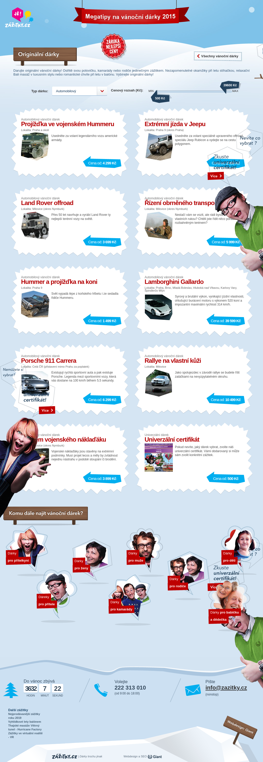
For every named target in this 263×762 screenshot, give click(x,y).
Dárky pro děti (240, 550)
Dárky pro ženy (92, 561)
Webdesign (131, 756)
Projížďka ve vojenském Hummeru (67, 123)
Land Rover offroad (47, 202)
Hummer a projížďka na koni (59, 281)
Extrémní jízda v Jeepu (175, 123)
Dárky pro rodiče (188, 576)
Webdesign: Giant (240, 727)
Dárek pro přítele (56, 596)
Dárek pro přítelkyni (27, 551)
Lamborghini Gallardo (174, 281)
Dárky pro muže (145, 552)
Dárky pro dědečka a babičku (230, 604)
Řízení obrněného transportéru (186, 202)
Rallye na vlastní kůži (173, 360)
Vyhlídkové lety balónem (24, 721)
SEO (144, 756)
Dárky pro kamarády (129, 600)
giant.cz (154, 756)
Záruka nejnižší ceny (114, 47)
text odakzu (235, 203)
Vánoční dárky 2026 (98, 13)
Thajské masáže (19, 725)
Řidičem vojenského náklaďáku (63, 439)
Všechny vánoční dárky (219, 56)
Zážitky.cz (64, 756)
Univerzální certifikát (172, 439)
